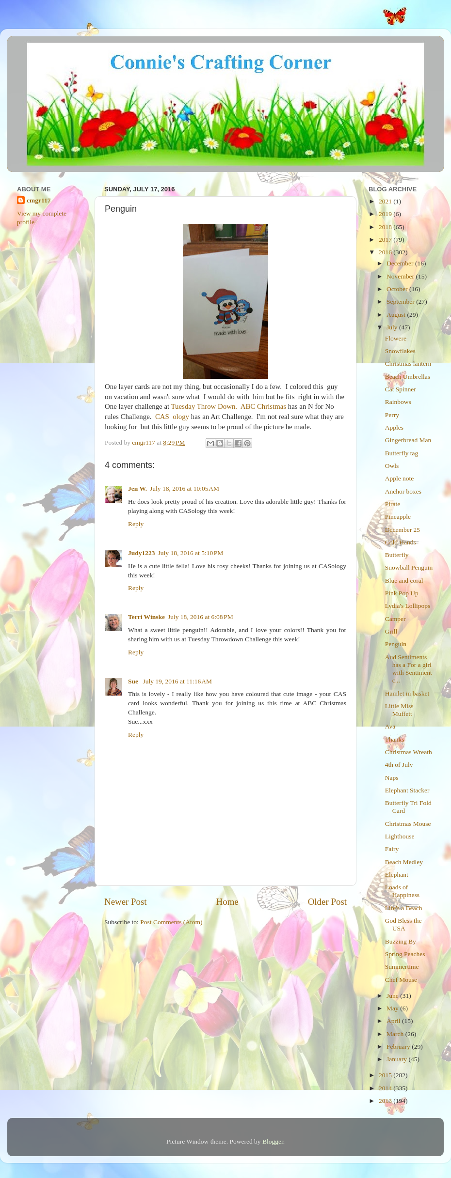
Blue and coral (404, 580)
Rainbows (398, 401)
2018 (386, 227)
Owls (392, 465)
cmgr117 (39, 200)
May (393, 1008)
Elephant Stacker (407, 790)
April (394, 1020)
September (401, 301)
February (399, 1046)
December (401, 263)
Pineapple (398, 516)
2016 (386, 252)
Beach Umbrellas (407, 376)
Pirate (393, 504)
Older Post (327, 902)
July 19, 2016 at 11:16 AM (177, 681)
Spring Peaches (405, 954)
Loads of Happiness (402, 891)
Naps (392, 777)
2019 (386, 213)
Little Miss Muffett (399, 709)
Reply (136, 523)
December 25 (402, 529)
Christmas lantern (408, 363)
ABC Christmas (263, 406)
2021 (386, 201)
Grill (391, 631)
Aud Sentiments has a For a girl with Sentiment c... (408, 668)
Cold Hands (400, 542)
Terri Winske (146, 616)
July (393, 327)
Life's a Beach (403, 908)
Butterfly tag (402, 453)
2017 (386, 239)
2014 (386, 1088)
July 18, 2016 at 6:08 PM (200, 616)
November (401, 276)
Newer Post (125, 902)
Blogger (272, 1141)
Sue (134, 681)
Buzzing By (400, 941)
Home (227, 902)
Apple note (399, 478)
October (398, 289)
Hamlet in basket (407, 693)
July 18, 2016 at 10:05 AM (184, 488)
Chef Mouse (401, 979)
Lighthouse (400, 836)
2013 (386, 1100)
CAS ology (172, 416)
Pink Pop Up (402, 593)
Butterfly (397, 554)
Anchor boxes (403, 491)
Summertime (402, 966)
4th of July (399, 764)
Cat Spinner (400, 389)
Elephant (396, 874)
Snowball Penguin (409, 567)
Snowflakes (400, 351)
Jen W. (137, 488)
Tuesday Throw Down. (204, 406)
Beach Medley (404, 862)
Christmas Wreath (408, 752)
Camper (395, 618)
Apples (394, 427)
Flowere (395, 338)
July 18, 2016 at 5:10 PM (191, 553)
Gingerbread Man (408, 440)
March (396, 1034)
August (397, 314)
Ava (390, 726)
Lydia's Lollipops (408, 605)
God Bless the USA (403, 924)
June (393, 995)
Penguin (395, 644)
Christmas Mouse (408, 823)
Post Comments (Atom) (171, 922)
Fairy (392, 848)
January (397, 1059)
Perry (392, 414)
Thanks (394, 739)
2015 (386, 1075)
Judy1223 (141, 553)
